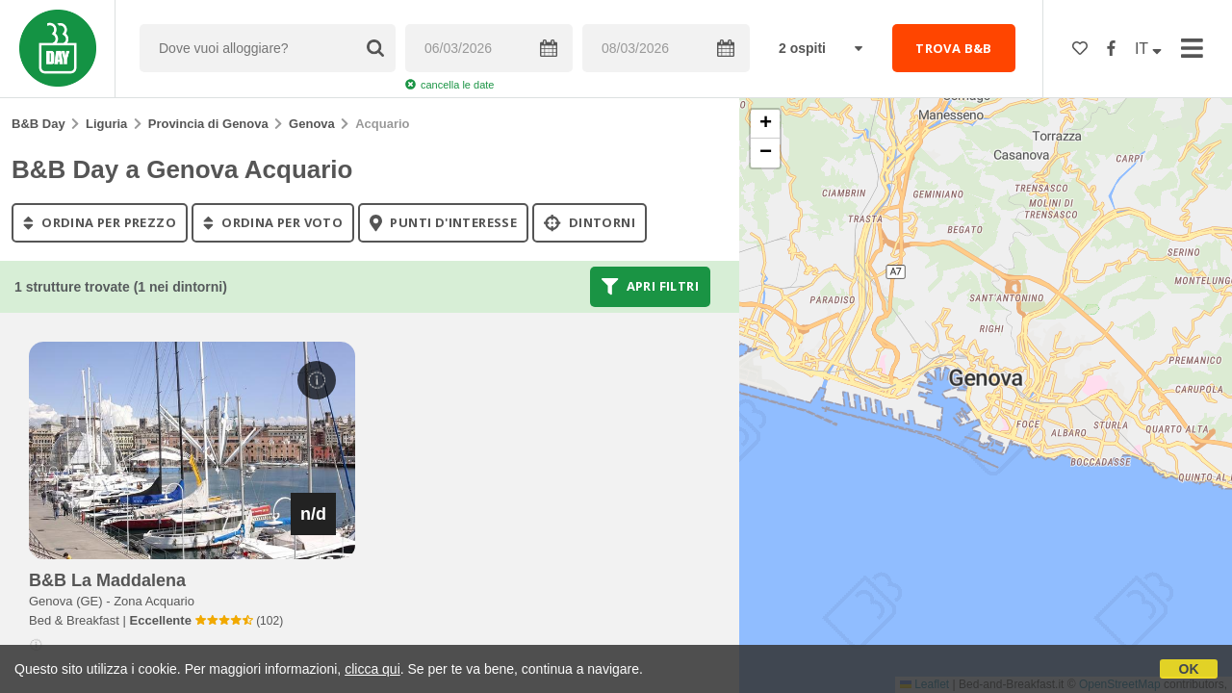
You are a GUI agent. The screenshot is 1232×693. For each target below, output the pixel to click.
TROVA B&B (953, 48)
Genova (312, 123)
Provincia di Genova (208, 123)
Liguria (106, 123)
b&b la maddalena (107, 580)
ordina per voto (273, 222)
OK (1189, 669)
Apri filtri (650, 286)
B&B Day (38, 123)
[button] (765, 124)
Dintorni (589, 222)
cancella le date (449, 84)
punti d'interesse (443, 222)
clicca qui (372, 669)
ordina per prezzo (99, 222)
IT (1148, 48)
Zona (154, 601)
